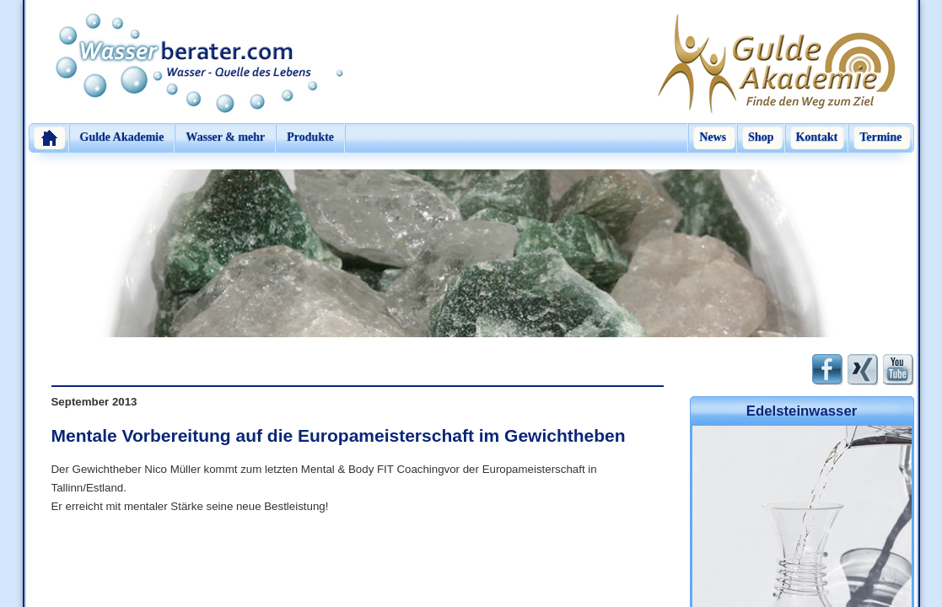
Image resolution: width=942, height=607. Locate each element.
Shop (760, 137)
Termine (880, 137)
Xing (863, 369)
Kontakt (817, 137)
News (712, 137)
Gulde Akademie (122, 137)
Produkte (310, 137)
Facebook (827, 369)
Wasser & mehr (225, 137)
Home (49, 138)
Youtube (898, 369)
